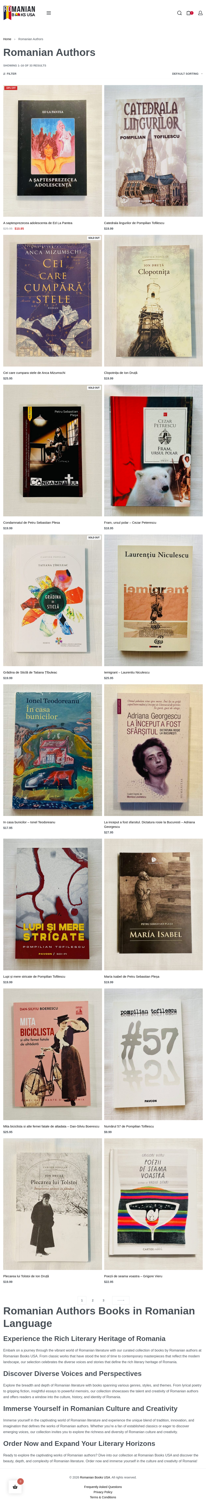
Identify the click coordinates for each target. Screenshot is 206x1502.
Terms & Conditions (103, 1497)
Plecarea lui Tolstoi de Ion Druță (26, 1276)
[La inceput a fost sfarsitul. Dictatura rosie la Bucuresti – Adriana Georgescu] (153, 750)
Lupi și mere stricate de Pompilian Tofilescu (34, 976)
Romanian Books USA (95, 1477)
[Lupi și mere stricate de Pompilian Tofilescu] (52, 904)
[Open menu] (48, 13)
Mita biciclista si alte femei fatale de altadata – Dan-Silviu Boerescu (51, 1126)
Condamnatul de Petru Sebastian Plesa (31, 522)
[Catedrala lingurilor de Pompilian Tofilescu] (153, 151)
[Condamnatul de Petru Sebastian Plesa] (52, 450)
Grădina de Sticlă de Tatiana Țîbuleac (30, 672)
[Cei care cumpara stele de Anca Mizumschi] (52, 301)
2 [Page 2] (93, 1300)
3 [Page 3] (103, 1300)
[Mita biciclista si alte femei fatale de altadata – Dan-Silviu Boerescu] (52, 1054)
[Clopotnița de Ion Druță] (153, 301)
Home (7, 39)
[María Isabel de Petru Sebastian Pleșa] (153, 904)
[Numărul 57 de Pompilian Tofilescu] (153, 1054)
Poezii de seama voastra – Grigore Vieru (133, 1276)
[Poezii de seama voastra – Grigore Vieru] (153, 1204)
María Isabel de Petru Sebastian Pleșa (131, 976)
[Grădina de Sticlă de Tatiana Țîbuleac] (52, 600)
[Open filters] (9, 74)
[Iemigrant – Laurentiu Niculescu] (153, 600)
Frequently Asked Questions (103, 1487)
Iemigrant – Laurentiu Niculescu (127, 672)
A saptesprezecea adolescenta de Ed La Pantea (37, 223)
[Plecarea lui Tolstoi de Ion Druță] (52, 1204)
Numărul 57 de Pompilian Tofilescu (129, 1126)
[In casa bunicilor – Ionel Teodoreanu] (52, 750)
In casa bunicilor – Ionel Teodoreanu (29, 822)
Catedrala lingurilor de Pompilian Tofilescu (134, 223)
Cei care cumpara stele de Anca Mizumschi (34, 373)
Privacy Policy (103, 1492)
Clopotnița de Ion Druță (120, 373)
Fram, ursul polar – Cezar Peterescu (130, 522)
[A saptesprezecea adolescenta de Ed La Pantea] (52, 151)
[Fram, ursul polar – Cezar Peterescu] (153, 450)
